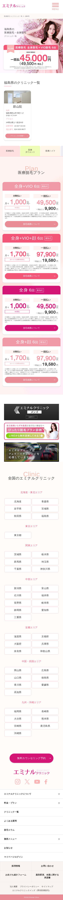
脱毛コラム (9, 830)
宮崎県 (18, 726)
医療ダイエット (30, 151)
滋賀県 (18, 636)
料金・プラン (10, 803)
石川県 (18, 595)
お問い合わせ (47, 866)
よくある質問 (10, 821)
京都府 (45, 636)
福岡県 (18, 711)
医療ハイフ (50, 151)
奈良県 (18, 651)
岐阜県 (45, 602)
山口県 (18, 677)
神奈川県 (45, 569)
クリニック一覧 (17, 16)
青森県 (45, 501)
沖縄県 (18, 733)
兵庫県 (45, 643)
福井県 (45, 595)
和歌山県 (45, 651)
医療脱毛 (7, 16)
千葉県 (18, 569)
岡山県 (18, 670)
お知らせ (8, 848)
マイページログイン (13, 857)
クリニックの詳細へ (17, 136)
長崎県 (45, 711)
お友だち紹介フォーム (15, 875)
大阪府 (18, 643)
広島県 (45, 670)
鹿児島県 (45, 726)
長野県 (18, 602)
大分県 (18, 718)
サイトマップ (47, 886)
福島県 (45, 516)
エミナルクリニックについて (17, 794)
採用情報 (16, 866)
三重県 (18, 617)
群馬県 (18, 561)
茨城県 (18, 554)
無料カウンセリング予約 (31, 758)
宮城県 (45, 508)
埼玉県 (45, 561)
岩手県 (18, 508)
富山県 (45, 588)
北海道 (18, 501)
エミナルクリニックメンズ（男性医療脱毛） (31, 890)
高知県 (18, 692)
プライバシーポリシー (29, 886)
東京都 (18, 535)
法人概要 (14, 886)
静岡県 (18, 610)
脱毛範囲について (31, 224)
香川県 (18, 684)
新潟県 (18, 588)
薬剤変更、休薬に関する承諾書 (47, 876)
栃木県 (45, 554)
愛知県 (45, 610)
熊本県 (45, 718)
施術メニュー (10, 839)
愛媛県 (45, 684)
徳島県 (45, 677)
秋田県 (18, 516)
